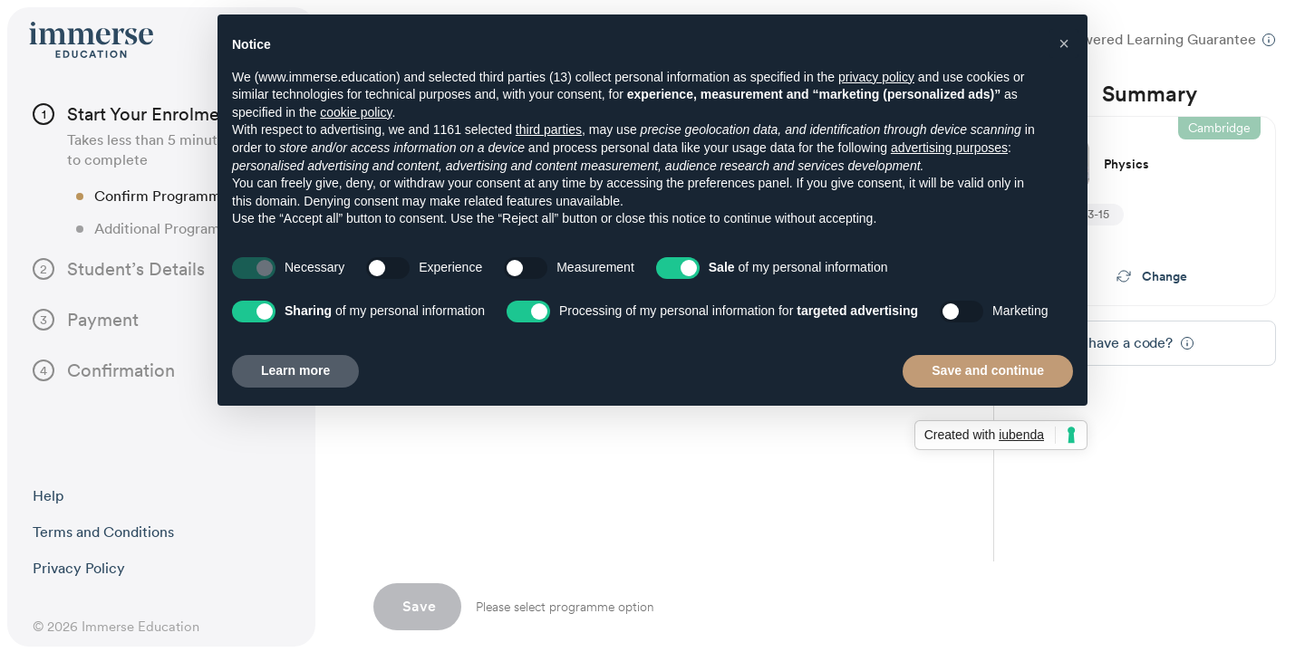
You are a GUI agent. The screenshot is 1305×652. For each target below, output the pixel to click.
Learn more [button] (295, 370)
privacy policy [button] (876, 77)
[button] (1063, 43)
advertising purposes (949, 147)
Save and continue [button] (988, 370)
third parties (549, 129)
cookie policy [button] (356, 112)
